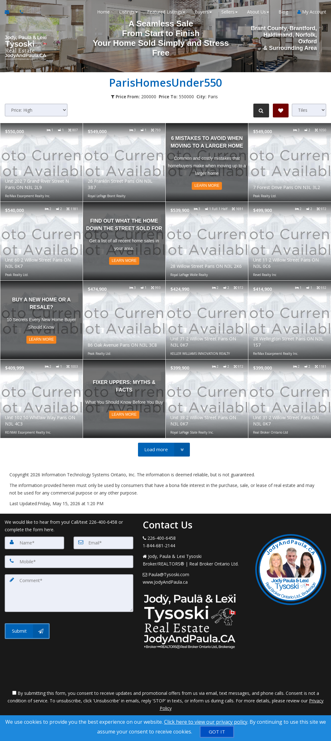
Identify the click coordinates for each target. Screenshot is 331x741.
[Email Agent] (10, 12)
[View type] (309, 110)
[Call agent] (20, 12)
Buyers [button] (203, 12)
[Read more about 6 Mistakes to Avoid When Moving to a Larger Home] (207, 162)
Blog (283, 12)
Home (103, 12)
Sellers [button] (229, 12)
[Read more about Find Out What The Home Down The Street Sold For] (124, 241)
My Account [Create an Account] (311, 12)
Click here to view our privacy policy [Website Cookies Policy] (205, 721)
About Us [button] (258, 12)
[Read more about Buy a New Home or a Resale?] (41, 320)
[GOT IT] (217, 732)
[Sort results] (36, 110)
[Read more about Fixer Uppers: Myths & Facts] (124, 399)
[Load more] (164, 450)
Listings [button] (128, 12)
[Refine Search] (260, 110)
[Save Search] (281, 110)
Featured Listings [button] (166, 12)
